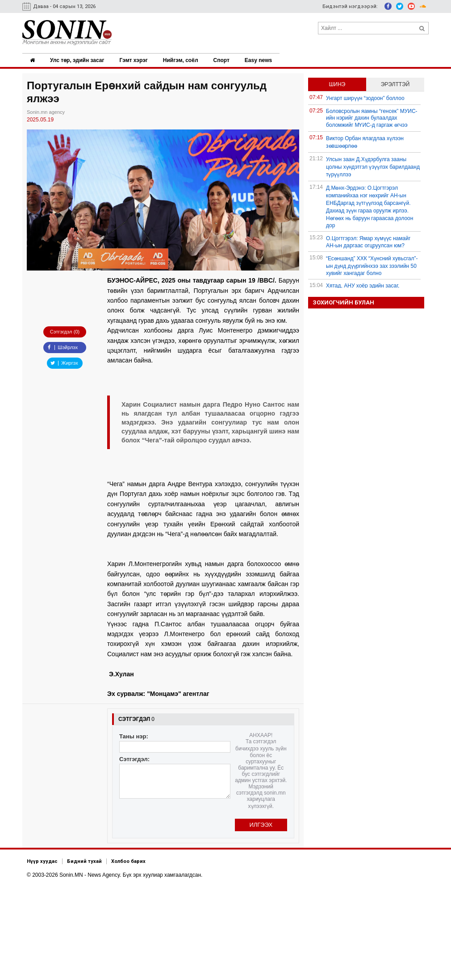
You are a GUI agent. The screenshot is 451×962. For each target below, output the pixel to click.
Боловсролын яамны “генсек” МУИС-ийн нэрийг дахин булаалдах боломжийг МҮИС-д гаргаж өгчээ (372, 118)
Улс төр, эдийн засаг (78, 60)
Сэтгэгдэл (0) (64, 331)
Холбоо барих (128, 861)
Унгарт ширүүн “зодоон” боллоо (365, 98)
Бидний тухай (84, 861)
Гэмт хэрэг (135, 60)
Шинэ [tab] (337, 84)
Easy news (261, 60)
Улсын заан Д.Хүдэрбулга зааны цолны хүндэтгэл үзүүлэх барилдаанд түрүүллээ (373, 167)
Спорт (224, 60)
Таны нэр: (133, 736)
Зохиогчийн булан (343, 302)
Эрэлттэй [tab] (395, 84)
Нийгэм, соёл (182, 60)
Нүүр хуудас (42, 861)
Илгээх (260, 824)
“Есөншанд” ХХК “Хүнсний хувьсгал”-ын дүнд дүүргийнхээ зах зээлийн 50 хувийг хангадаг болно (372, 265)
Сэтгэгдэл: (134, 758)
